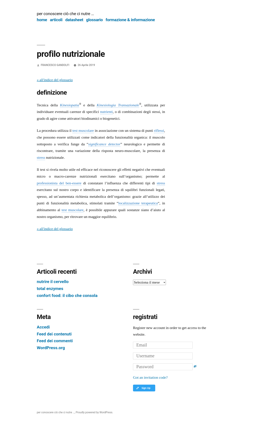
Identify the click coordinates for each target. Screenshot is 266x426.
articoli (56, 19)
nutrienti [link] (106, 111)
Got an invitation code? (150, 377)
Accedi (43, 327)
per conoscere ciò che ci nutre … (65, 13)
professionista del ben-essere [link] (59, 183)
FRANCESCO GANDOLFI (55, 65)
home (42, 19)
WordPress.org (51, 347)
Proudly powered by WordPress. (94, 412)
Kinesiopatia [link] (69, 105)
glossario (94, 19)
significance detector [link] (104, 144)
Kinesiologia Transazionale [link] (118, 105)
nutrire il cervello (53, 281)
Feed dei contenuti (54, 334)
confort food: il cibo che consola (67, 295)
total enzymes (50, 288)
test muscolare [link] (83, 130)
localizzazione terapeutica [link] (138, 203)
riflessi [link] (159, 130)
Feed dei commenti (55, 340)
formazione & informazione (130, 19)
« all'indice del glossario (55, 80)
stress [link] (41, 157)
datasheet (74, 19)
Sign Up (143, 388)
